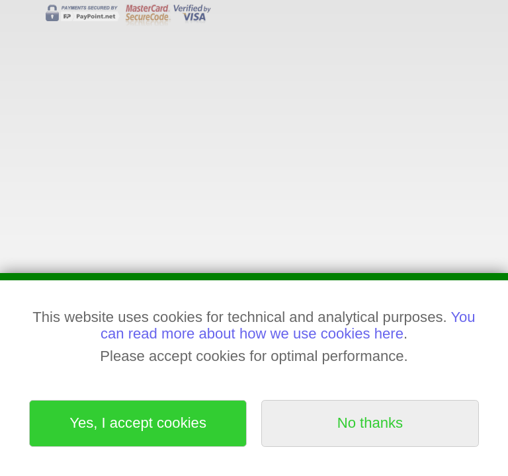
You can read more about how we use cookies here (288, 325)
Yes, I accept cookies (137, 423)
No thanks (370, 423)
